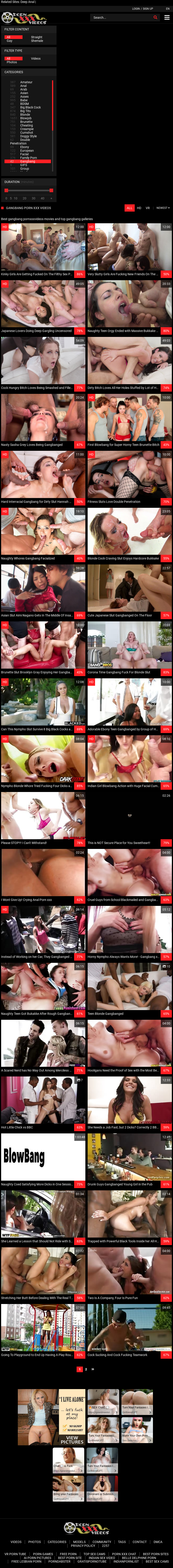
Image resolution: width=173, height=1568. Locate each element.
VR (148, 208)
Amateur (21, 82)
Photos (12, 62)
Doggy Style (23, 136)
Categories (57, 1542)
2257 (105, 1546)
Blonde (20, 114)
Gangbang (22, 161)
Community (102, 1542)
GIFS (18, 165)
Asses (19, 96)
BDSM (19, 104)
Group (19, 168)
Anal (18, 86)
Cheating (21, 125)
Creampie (22, 129)
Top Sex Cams (94, 1554)
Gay (9, 41)
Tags (122, 1542)
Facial (19, 154)
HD (139, 208)
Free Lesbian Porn (26, 1561)
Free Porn (68, 1554)
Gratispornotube (92, 1561)
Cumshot (21, 132)
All (8, 37)
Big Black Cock (25, 107)
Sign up (148, 8)
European (22, 150)
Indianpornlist (126, 1561)
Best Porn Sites (155, 1554)
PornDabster (59, 1561)
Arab (18, 89)
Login (136, 8)
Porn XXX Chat (124, 1554)
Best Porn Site (70, 1558)
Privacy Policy (83, 1546)
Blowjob (21, 118)
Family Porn (23, 158)
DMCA (158, 1542)
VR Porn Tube (15, 1554)
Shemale (37, 41)
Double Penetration (20, 141)
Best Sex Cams (157, 1561)
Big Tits (20, 111)
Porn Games (43, 1554)
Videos (36, 58)
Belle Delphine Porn (139, 1558)
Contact (140, 1542)
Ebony (19, 147)
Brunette (21, 122)
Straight (36, 37)
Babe (18, 100)
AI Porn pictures (37, 1558)
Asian (19, 93)
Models (79, 1542)
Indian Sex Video (102, 1558)
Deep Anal (27, 2)
